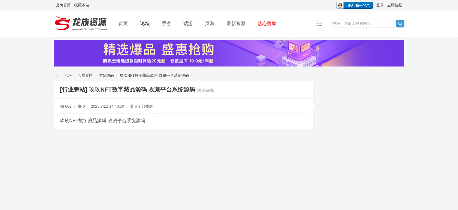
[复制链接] (205, 90)
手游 (166, 23)
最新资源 (236, 23)
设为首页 (63, 5)
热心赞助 (267, 23)
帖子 (337, 23)
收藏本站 (81, 5)
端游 (188, 23)
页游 (209, 23)
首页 (123, 23)
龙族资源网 (56, 75)
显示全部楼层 (141, 106)
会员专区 (85, 75)
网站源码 (106, 75)
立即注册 (395, 5)
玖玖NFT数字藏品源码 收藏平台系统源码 (154, 75)
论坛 (145, 23)
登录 (380, 5)
